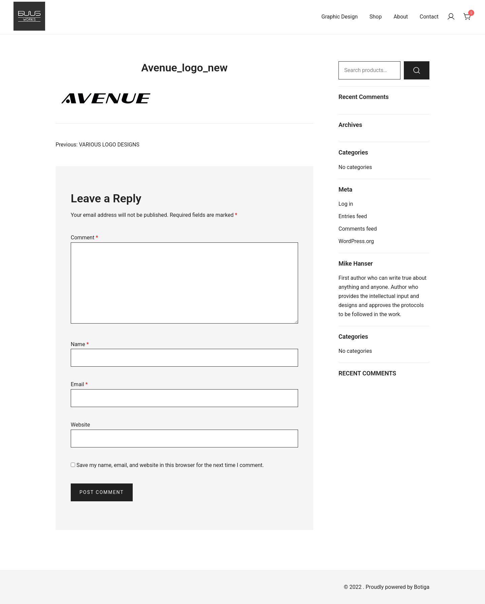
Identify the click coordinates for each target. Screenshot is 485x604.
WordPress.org (356, 241)
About (400, 16)
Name (80, 344)
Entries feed (352, 216)
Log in (345, 204)
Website (80, 425)
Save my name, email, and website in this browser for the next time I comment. (170, 465)
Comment (84, 237)
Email (79, 384)
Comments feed (357, 229)
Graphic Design (339, 16)
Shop (375, 16)
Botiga (421, 587)
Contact (429, 16)
